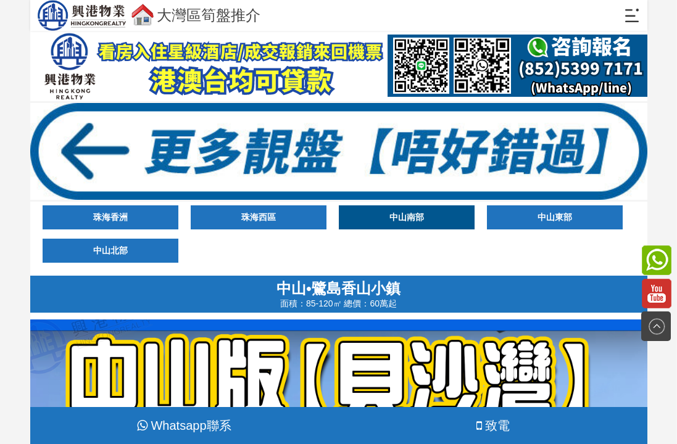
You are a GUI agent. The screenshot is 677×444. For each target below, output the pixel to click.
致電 (493, 425)
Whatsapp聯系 (184, 425)
